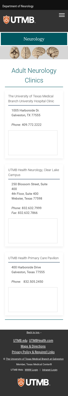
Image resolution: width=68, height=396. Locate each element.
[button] (62, 15)
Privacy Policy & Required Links (33, 352)
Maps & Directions (33, 346)
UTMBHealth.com (41, 340)
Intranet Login (49, 369)
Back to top (34, 332)
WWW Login (31, 369)
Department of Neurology (18, 6)
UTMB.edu (20, 340)
